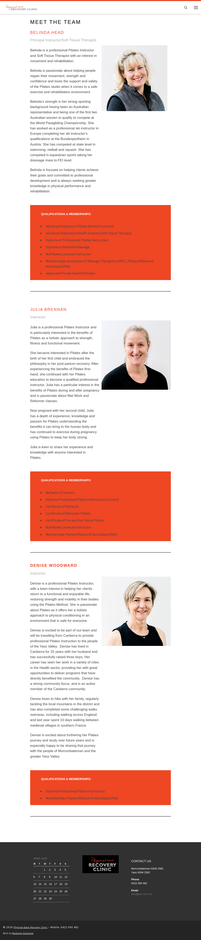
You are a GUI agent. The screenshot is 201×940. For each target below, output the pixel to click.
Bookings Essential (22, 933)
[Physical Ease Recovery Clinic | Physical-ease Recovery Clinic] (21, 7)
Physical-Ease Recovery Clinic (30, 927)
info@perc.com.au (141, 894)
